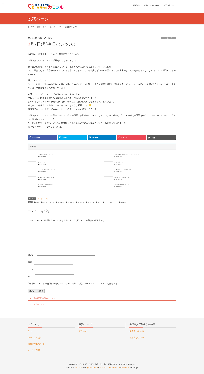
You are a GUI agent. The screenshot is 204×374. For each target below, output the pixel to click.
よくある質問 (34, 350)
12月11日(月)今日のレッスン (45, 184)
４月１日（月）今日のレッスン (46, 169)
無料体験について (36, 344)
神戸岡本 (61, 202)
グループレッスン (111, 202)
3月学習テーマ (38, 304)
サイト (31, 277)
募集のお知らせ (118, 162)
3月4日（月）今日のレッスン (122, 177)
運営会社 (83, 331)
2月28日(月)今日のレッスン (43, 298)
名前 (30, 262)
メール (32, 269)
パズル (123, 202)
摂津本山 (71, 202)
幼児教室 (81, 202)
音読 (99, 202)
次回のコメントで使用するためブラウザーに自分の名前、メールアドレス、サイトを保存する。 (75, 283)
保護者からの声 (136, 331)
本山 (37, 202)
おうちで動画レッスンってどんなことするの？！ (127, 154)
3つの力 (31, 331)
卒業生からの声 (136, 337)
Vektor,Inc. (126, 368)
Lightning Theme (92, 368)
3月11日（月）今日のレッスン (46, 177)
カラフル (91, 202)
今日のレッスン (168, 38)
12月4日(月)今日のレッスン (121, 184)
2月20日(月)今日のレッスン (45, 154)
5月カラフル (41, 162)
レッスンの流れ (35, 337)
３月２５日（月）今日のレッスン (123, 169)
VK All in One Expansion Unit (110, 368)
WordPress (78, 368)
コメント (32, 255)
